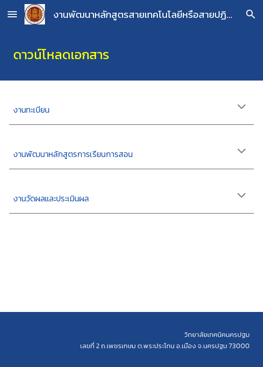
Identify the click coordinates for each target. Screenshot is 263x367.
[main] (131, 54)
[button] (12, 14)
